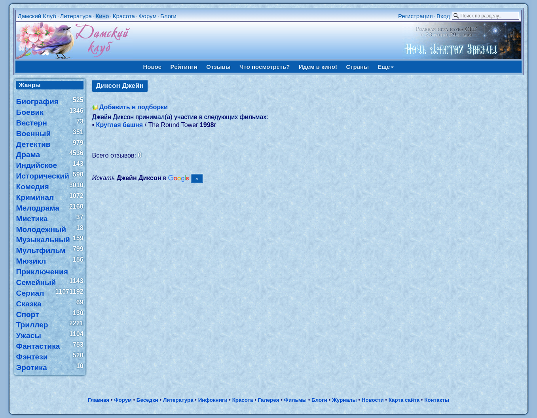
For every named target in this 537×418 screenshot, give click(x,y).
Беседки (147, 400)
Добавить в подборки (133, 107)
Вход (443, 16)
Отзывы (218, 66)
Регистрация (415, 16)
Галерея (268, 400)
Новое (152, 66)
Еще (386, 66)
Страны (357, 66)
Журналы (344, 400)
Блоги (168, 16)
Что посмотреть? (264, 66)
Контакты (436, 400)
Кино (102, 16)
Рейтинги (184, 66)
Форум (148, 16)
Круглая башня (119, 125)
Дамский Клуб (37, 16)
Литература (76, 16)
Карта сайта (404, 400)
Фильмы (295, 400)
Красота (124, 16)
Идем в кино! (318, 66)
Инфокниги (213, 400)
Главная (98, 400)
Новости (373, 400)
